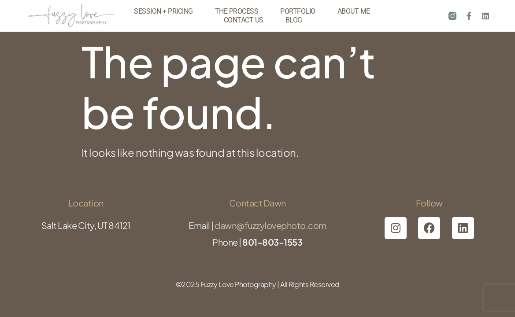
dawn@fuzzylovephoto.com (270, 225)
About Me (353, 11)
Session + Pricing (163, 11)
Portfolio (297, 11)
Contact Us (243, 20)
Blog (293, 20)
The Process (237, 11)
